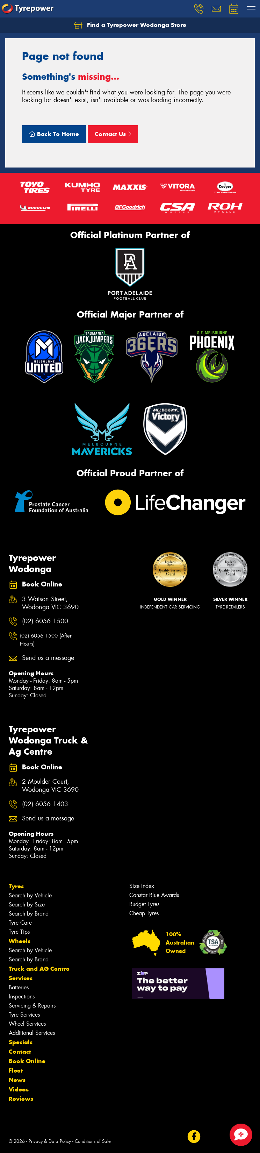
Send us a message (48, 658)
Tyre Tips (19, 931)
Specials (20, 1042)
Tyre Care (20, 922)
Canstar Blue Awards (154, 895)
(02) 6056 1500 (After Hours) (46, 639)
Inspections (22, 996)
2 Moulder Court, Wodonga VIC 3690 (50, 786)
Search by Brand (29, 913)
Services (20, 978)
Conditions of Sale (93, 1141)
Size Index (141, 886)
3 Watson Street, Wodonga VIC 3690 (50, 603)
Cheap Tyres (144, 913)
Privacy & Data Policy (50, 1141)
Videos (19, 1089)
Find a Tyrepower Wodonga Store (130, 25)
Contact (20, 1051)
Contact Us (113, 134)
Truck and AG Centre (39, 969)
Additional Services (32, 1033)
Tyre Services (24, 1014)
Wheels (19, 941)
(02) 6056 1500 (45, 621)
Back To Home (54, 134)
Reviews (21, 1099)
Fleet (16, 1070)
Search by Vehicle (30, 895)
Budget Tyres (144, 904)
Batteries (19, 987)
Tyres (16, 886)
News (17, 1080)
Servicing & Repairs (32, 1005)
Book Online (27, 1061)
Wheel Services (27, 1023)
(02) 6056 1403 (45, 804)
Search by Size (27, 904)
